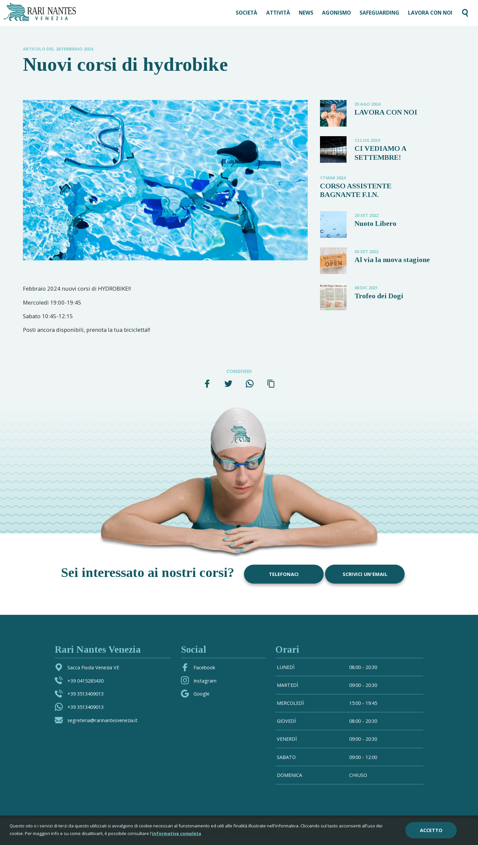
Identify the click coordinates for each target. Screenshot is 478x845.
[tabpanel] (165, 180)
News (306, 12)
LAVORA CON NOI (430, 12)
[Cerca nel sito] (465, 13)
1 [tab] (33, 249)
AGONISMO (336, 12)
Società (246, 12)
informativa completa (176, 833)
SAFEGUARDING (379, 12)
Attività (278, 12)
